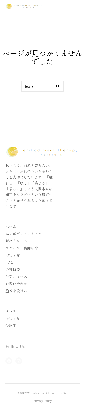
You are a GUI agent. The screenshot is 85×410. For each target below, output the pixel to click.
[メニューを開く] (77, 6)
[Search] (57, 86)
